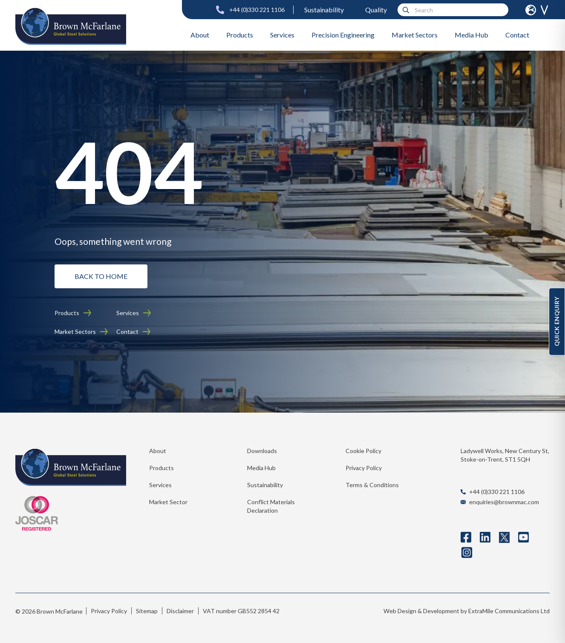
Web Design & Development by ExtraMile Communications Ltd (466, 610)
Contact (517, 35)
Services (282, 35)
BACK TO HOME (101, 276)
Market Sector (168, 501)
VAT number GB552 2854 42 (241, 610)
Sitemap (147, 610)
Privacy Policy (364, 467)
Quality (376, 10)
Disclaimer (180, 610)
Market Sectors (415, 35)
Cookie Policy (363, 450)
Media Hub (471, 35)
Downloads (262, 450)
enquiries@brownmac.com (504, 501)
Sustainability (324, 10)
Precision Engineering (343, 35)
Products (239, 35)
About (199, 35)
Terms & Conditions (372, 484)
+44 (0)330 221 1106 (257, 9)
